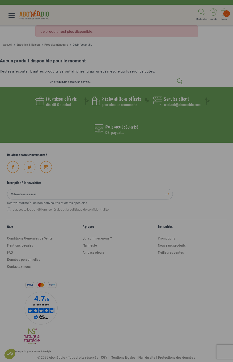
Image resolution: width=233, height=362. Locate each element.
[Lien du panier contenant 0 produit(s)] (224, 15)
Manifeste (90, 245)
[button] (202, 15)
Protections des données (176, 357)
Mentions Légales (20, 245)
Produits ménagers (56, 44)
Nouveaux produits (172, 245)
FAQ (10, 252)
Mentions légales (123, 357)
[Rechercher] (117, 81)
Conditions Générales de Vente (30, 238)
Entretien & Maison (28, 44)
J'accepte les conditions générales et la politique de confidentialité (61, 209)
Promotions (166, 238)
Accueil (7, 44)
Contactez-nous (19, 266)
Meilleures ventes (171, 252)
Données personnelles (23, 259)
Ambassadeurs (94, 252)
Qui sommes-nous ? (97, 238)
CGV (103, 357)
